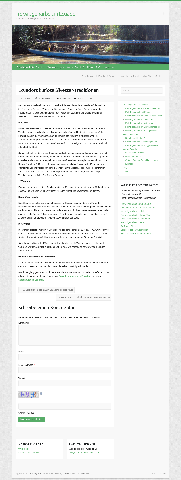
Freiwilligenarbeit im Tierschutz (139, 119)
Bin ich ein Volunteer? (135, 138)
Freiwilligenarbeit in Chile (133, 211)
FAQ (98, 67)
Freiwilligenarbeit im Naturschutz (139, 123)
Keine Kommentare (84, 98)
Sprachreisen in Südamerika (134, 230)
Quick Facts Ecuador (134, 153)
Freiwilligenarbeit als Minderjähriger (141, 142)
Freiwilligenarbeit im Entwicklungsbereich (143, 116)
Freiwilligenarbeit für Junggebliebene (141, 145)
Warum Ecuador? (75, 67)
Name (22, 351)
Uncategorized (65, 98)
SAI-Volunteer (27, 98)
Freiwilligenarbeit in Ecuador (46, 13)
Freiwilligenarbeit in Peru (132, 222)
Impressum (109, 67)
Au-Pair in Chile (128, 226)
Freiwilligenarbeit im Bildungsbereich (141, 130)
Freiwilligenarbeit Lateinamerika (136, 204)
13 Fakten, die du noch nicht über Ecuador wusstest (84, 297)
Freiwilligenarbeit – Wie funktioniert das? (143, 108)
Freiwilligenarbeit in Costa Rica (135, 215)
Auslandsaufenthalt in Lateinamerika (138, 207)
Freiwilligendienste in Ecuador (74, 276)
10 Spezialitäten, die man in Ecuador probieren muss (46, 290)
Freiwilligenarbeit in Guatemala (135, 218)
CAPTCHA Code (26, 413)
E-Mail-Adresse (26, 365)
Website (22, 378)
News (90, 67)
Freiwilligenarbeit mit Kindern (138, 112)
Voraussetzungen (55, 67)
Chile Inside (23, 449)
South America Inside (28, 452)
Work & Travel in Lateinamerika (136, 233)
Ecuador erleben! (133, 156)
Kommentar (23, 323)
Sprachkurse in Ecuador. (31, 280)
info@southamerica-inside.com (84, 452)
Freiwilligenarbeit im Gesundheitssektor (142, 127)
